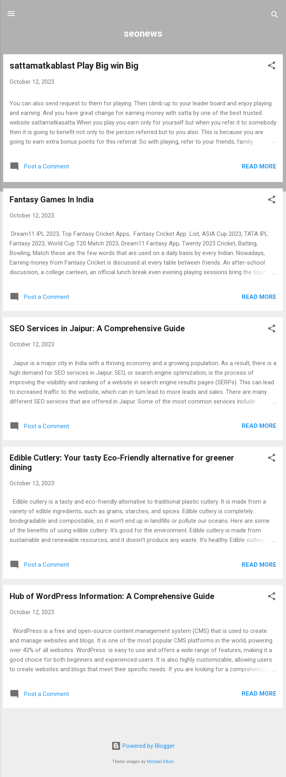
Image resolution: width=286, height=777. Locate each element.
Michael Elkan (160, 761)
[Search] (275, 16)
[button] (271, 67)
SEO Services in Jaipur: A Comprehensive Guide (97, 328)
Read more (259, 166)
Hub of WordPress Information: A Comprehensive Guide (112, 596)
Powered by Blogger (143, 745)
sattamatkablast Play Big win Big (74, 66)
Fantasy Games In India (52, 199)
